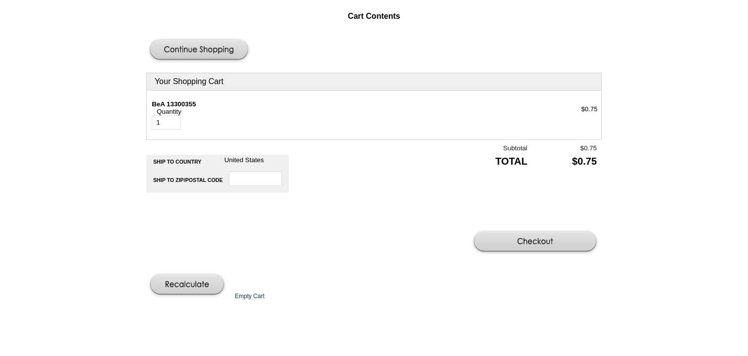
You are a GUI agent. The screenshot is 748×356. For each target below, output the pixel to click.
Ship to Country (177, 162)
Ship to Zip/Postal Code (188, 180)
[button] (200, 50)
